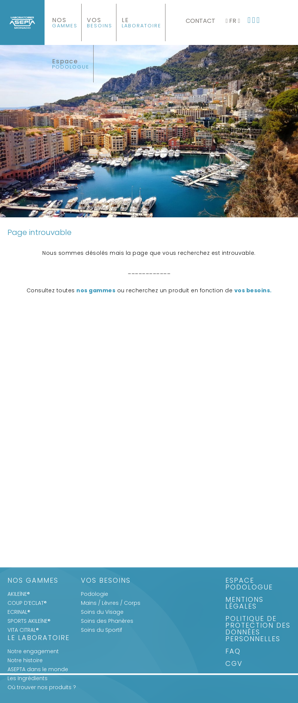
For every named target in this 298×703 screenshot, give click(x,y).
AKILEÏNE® (18, 594)
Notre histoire (25, 660)
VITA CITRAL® (23, 630)
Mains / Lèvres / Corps (110, 603)
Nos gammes (32, 581)
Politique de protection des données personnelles (258, 629)
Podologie (94, 594)
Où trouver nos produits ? (41, 687)
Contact (200, 20)
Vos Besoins (106, 581)
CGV (234, 664)
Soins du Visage (102, 612)
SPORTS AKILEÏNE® (29, 621)
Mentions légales (244, 603)
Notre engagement (33, 651)
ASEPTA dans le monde (37, 669)
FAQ (233, 652)
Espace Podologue (249, 584)
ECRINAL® (18, 612)
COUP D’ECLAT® (27, 603)
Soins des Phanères (107, 621)
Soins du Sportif (101, 630)
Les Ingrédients (27, 678)
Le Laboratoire (38, 638)
